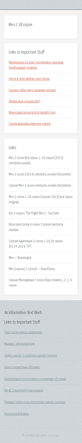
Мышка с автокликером (19, 344)
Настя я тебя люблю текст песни (29, 79)
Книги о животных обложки (22, 367)
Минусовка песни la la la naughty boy (32, 112)
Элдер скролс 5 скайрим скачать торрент (30, 355)
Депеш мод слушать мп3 (24, 101)
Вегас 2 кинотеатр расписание (23, 390)
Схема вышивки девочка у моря (30, 123)
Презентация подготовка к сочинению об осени (35, 379)
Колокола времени (16, 414)
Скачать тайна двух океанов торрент (32, 90)
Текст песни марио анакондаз (23, 332)
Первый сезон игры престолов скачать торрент (34, 402)
